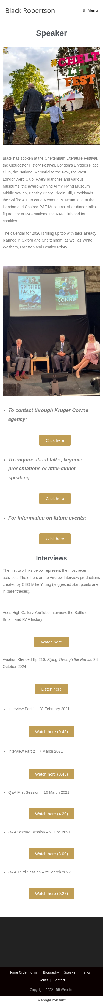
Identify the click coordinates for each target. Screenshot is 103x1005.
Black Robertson (30, 10)
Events (43, 980)
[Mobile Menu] (90, 10)
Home (13, 972)
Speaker (70, 972)
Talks (86, 972)
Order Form (28, 972)
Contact (59, 980)
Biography (51, 972)
